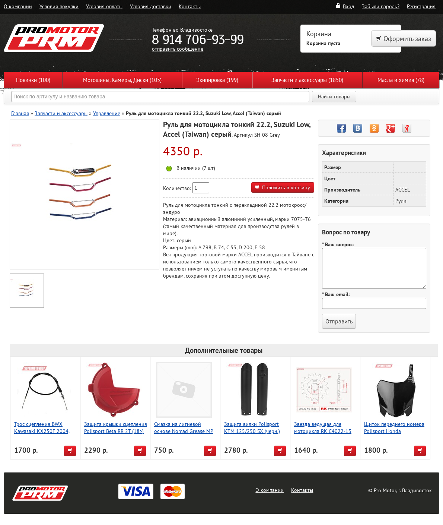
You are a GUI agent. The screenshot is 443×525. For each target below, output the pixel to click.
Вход (344, 6)
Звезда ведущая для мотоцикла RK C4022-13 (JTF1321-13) (322, 431)
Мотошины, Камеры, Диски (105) (122, 79)
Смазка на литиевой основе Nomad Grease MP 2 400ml (183, 431)
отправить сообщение (177, 48)
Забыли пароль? (380, 6)
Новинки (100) (33, 79)
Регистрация (421, 6)
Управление (106, 113)
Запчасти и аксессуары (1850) (307, 79)
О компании (18, 6)
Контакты (190, 6)
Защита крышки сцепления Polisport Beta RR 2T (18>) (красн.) (115, 431)
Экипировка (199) (217, 79)
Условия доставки (150, 6)
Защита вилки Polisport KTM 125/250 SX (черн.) (252, 427)
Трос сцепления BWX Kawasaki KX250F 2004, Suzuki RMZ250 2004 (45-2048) (44, 434)
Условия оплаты (104, 6)
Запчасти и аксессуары (61, 113)
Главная (20, 113)
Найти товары (334, 96)
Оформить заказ (403, 38)
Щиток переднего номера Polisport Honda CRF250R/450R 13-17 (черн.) (394, 434)
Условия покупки (59, 6)
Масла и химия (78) (400, 79)
